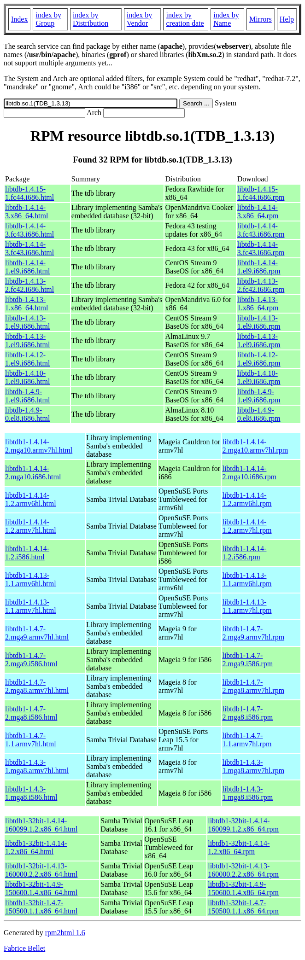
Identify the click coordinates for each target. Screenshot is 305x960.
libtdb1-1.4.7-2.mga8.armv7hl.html (37, 686)
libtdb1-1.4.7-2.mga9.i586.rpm (247, 660)
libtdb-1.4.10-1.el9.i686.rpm (259, 377)
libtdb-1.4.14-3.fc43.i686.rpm (261, 230)
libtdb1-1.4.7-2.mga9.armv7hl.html (37, 633)
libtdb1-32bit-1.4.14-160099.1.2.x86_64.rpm (243, 825)
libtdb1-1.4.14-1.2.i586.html (27, 553)
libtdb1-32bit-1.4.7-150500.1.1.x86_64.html (41, 907)
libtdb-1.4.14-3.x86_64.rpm (258, 212)
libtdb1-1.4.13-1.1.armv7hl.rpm (246, 606)
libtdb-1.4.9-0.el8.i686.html (27, 414)
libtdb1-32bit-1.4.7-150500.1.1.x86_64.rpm (243, 907)
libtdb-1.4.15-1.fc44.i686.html (29, 193)
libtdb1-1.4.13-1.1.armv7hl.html (30, 606)
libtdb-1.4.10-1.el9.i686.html (27, 377)
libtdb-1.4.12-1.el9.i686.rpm (259, 359)
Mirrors (260, 19)
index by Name (226, 19)
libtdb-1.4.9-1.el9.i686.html (27, 396)
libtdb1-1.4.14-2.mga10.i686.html (33, 473)
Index (19, 19)
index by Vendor (139, 19)
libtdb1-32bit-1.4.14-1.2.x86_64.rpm (239, 847)
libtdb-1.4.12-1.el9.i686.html (27, 359)
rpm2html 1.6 (65, 933)
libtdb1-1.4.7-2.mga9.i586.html (31, 660)
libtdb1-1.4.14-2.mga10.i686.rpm (249, 473)
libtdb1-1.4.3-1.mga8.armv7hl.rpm (253, 766)
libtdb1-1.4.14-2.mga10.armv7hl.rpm (255, 446)
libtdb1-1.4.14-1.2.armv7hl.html (30, 526)
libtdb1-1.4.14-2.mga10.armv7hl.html (38, 446)
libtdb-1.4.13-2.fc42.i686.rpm (261, 285)
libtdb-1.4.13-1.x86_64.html (26, 304)
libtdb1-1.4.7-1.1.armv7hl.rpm (246, 740)
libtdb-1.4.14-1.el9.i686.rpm (259, 267)
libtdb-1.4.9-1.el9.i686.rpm (259, 396)
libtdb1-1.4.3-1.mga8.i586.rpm (247, 793)
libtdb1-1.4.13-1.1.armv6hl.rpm (246, 579)
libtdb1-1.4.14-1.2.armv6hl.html (30, 499)
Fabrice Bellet (24, 948)
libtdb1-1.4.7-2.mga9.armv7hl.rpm (253, 633)
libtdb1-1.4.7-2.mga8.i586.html (31, 713)
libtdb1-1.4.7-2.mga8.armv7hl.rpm (253, 686)
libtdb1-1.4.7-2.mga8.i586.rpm (247, 713)
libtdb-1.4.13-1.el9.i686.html (27, 322)
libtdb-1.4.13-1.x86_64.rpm (258, 304)
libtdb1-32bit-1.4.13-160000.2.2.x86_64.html (41, 870)
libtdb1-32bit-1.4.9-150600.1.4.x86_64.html (41, 888)
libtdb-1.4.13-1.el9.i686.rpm (259, 322)
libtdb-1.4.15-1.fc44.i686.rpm (261, 193)
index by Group (48, 19)
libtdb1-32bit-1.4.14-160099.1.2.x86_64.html (41, 825)
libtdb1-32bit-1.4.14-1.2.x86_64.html (36, 847)
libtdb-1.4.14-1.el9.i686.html (27, 267)
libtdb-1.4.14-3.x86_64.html (26, 212)
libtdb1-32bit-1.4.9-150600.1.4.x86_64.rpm (243, 888)
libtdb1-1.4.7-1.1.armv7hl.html (30, 740)
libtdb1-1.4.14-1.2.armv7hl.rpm (246, 526)
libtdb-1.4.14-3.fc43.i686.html (29, 230)
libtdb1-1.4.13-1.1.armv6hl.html (30, 579)
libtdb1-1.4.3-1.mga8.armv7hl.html (37, 766)
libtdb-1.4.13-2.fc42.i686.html (29, 285)
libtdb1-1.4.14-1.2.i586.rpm (244, 553)
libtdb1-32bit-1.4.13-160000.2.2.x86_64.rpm (243, 870)
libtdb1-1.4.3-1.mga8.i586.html (31, 793)
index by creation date (185, 19)
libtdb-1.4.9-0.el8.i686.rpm (259, 414)
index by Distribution (90, 19)
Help (287, 19)
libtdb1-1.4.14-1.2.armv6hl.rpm (246, 499)
